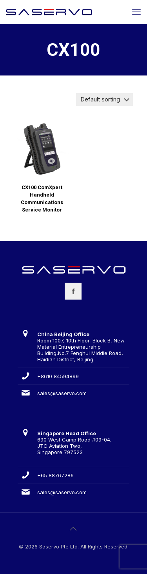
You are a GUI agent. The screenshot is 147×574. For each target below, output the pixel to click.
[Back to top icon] (73, 529)
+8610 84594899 (58, 376)
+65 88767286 (55, 475)
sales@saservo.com (62, 393)
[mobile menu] (136, 11)
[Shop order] (104, 99)
